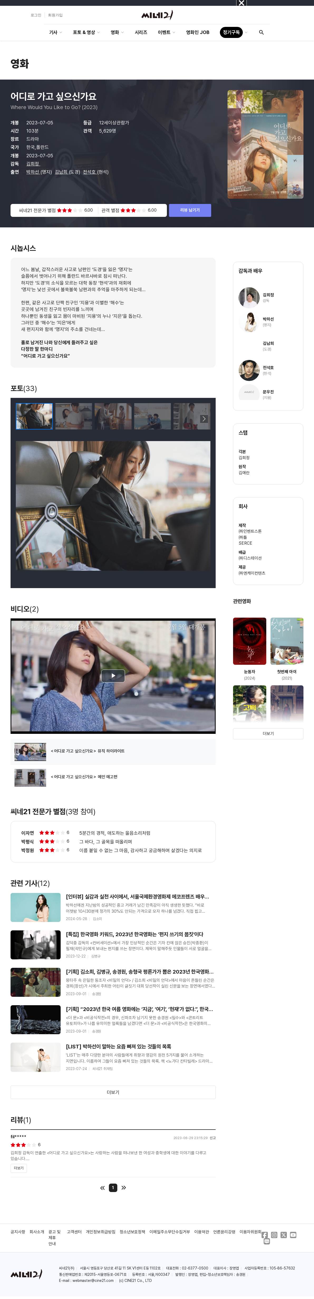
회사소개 (37, 1231)
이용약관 (201, 1231)
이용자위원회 (251, 1231)
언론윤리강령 (224, 1231)
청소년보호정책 (133, 1231)
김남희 (62, 172)
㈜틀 (243, 537)
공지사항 (18, 1231)
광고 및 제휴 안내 (55, 1237)
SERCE (245, 543)
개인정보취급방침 (100, 1231)
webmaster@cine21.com (93, 1280)
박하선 (33, 172)
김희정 (33, 164)
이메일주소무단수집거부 (169, 1231)
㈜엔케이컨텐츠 (252, 573)
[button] (204, 419)
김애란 (244, 472)
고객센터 (74, 1231)
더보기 (113, 1092)
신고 (213, 1138)
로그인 (36, 15)
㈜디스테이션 (250, 558)
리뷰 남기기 (190, 210)
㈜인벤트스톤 (250, 531)
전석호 (90, 172)
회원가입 (55, 15)
